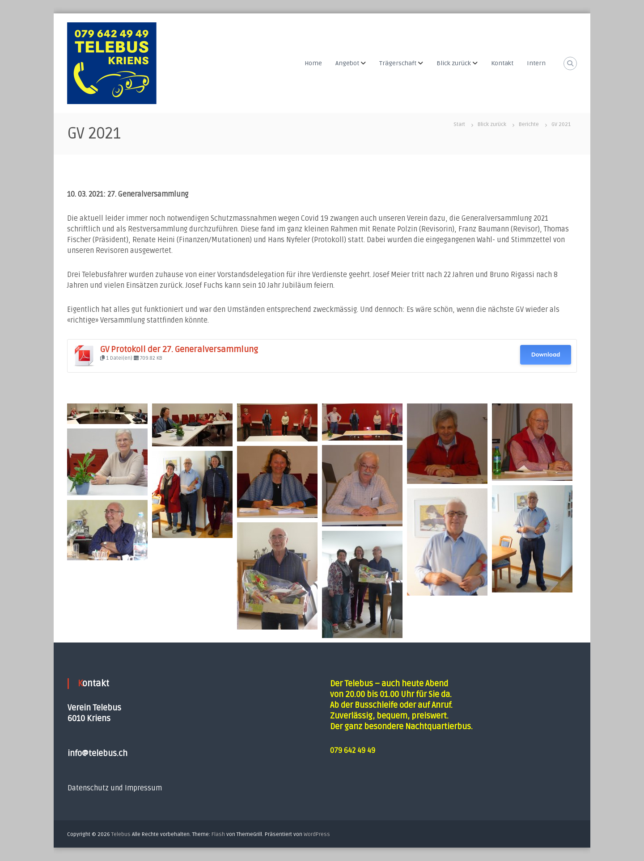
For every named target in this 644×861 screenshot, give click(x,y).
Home (313, 63)
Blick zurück (453, 63)
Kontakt (502, 63)
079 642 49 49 (352, 750)
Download (545, 354)
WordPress (317, 834)
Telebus (121, 834)
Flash (218, 834)
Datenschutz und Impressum (115, 788)
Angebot (347, 63)
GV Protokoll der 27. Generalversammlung (179, 349)
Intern (536, 63)
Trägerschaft (397, 63)
